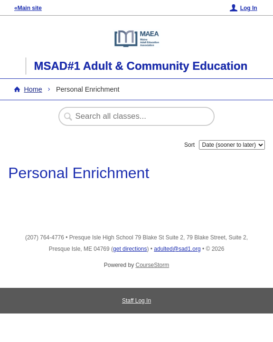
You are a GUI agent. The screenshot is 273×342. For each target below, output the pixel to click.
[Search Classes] (131, 116)
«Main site (28, 8)
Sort (189, 145)
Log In (248, 8)
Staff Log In (136, 300)
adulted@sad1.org (177, 249)
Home (33, 89)
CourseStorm (152, 265)
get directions (130, 249)
